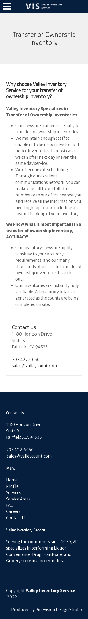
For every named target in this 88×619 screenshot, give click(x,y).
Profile (12, 486)
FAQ (10, 505)
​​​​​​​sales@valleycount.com (29, 456)
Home (12, 480)
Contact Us (16, 517)
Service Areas (18, 499)
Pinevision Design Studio (58, 609)
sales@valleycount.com (34, 366)
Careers (13, 511)
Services (13, 492)
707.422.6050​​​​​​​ (25, 359)
